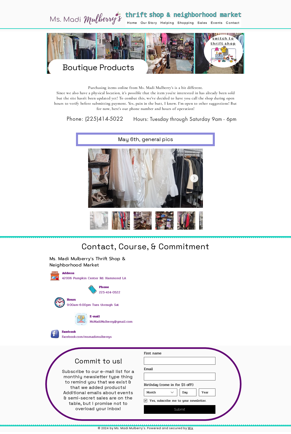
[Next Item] (194, 178)
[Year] (206, 392)
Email (148, 369)
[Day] (187, 392)
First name (152, 353)
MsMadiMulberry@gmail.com (111, 321)
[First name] (178, 360)
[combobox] (160, 392)
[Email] (178, 376)
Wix (190, 428)
